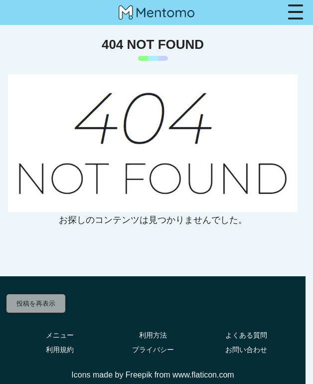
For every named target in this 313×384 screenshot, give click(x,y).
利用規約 (60, 350)
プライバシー (153, 350)
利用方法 (153, 335)
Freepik (139, 375)
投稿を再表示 (35, 303)
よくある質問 (246, 335)
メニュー (60, 335)
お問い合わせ (246, 350)
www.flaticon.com (203, 375)
